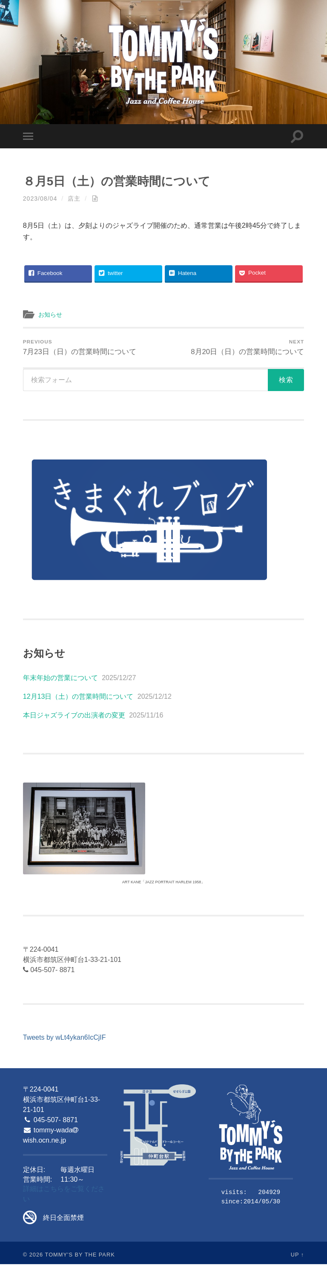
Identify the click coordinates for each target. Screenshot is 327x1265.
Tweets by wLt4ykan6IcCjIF (64, 1038)
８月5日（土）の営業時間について (120, 181)
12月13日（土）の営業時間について (78, 697)
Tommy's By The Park (80, 1255)
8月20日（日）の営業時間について (247, 348)
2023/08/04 (40, 198)
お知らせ (51, 314)
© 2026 (33, 1255)
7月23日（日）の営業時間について (80, 348)
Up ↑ (297, 1255)
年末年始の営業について (60, 678)
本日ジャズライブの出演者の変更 (74, 716)
